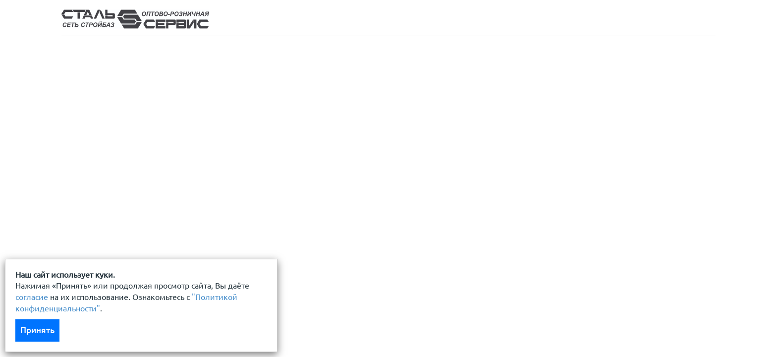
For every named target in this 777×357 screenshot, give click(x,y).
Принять (37, 330)
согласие (31, 297)
